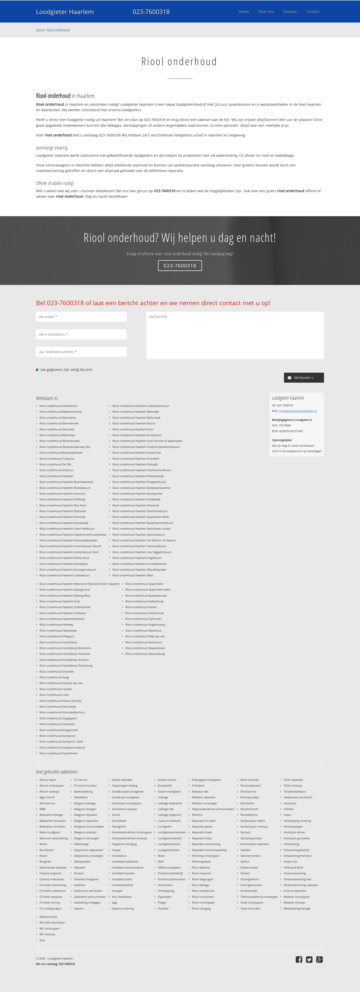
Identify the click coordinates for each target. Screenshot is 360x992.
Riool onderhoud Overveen (57, 724)
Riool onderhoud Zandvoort (144, 642)
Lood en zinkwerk (169, 821)
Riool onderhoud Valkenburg (144, 601)
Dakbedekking (83, 791)
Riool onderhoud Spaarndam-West (148, 589)
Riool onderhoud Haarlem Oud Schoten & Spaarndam (147, 441)
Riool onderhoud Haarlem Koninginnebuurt (68, 569)
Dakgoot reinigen (85, 809)
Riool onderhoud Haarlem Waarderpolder (139, 569)
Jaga (114, 902)
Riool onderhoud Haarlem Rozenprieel (137, 493)
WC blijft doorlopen (52, 922)
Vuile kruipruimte (295, 891)
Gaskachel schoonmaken (90, 897)
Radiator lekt (200, 791)
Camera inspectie (51, 873)
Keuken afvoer (167, 780)
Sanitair (245, 832)
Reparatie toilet (202, 838)
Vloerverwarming (295, 873)
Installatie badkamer (125, 861)
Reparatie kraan (202, 832)
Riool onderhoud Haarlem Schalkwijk (136, 499)
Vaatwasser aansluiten (298, 797)
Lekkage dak (166, 809)
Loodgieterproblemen (172, 832)
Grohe (116, 815)
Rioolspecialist (249, 797)
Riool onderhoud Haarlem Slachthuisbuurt (140, 511)
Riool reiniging (201, 908)
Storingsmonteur (251, 885)
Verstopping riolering (297, 821)
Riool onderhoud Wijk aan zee (145, 636)
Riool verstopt (249, 780)
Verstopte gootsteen (297, 838)
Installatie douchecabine (128, 867)
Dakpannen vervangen (88, 856)
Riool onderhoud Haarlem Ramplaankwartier (141, 488)
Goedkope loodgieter (126, 797)
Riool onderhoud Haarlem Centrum (62, 493)
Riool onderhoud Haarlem (56, 476)
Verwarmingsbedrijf (296, 850)
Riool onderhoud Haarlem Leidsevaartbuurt (140, 406)
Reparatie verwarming (206, 844)
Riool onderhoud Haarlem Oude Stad (136, 452)
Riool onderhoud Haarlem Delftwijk (63, 499)
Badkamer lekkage (51, 815)
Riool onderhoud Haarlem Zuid (60, 601)
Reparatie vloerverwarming (209, 850)
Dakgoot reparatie (85, 815)
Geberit (79, 908)
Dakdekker (81, 797)
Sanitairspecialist (251, 838)
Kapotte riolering (123, 908)
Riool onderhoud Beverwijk (57, 435)
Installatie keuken (123, 873)
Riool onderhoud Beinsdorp (58, 417)
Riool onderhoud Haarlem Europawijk (64, 523)
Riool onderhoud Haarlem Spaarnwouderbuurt (142, 523)
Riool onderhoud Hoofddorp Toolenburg (66, 665)
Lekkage (163, 797)
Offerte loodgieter (169, 867)
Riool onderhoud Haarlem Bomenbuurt (65, 488)
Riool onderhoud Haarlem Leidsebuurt (65, 575)
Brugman (45, 861)
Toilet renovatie (250, 908)
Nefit (161, 861)
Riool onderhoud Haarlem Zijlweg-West (65, 595)
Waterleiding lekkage (297, 908)
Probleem (198, 785)
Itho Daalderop (122, 897)
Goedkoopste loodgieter (128, 791)
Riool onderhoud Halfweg (56, 624)
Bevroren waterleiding (54, 838)
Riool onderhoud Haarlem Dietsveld (63, 511)
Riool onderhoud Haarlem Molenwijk (136, 417)
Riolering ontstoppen (206, 856)
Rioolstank (247, 803)
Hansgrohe (119, 826)
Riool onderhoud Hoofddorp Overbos (64, 660)
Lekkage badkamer (170, 803)
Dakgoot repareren (86, 821)
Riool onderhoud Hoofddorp (58, 642)
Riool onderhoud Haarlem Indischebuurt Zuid (69, 552)
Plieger (162, 902)
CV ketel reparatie (51, 897)
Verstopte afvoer (294, 832)
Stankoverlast (249, 867)
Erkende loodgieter (86, 879)
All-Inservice (47, 803)
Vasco (287, 815)
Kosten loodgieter (169, 791)
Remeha (197, 815)
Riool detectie (201, 867)
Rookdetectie (249, 815)
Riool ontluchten (203, 897)
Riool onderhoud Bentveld (57, 429)
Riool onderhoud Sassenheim (59, 753)
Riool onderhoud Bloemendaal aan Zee (65, 447)
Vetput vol (290, 861)
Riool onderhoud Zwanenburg (145, 654)
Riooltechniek (249, 809)
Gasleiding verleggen (87, 902)
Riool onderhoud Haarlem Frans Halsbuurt (67, 528)
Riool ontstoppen (203, 902)
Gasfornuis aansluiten (88, 891)
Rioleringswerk (201, 861)
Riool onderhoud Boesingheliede (61, 452)
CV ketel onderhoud (53, 891)
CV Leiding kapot (51, 908)
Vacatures (290, 803)
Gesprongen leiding (124, 785)
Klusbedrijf (165, 785)
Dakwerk (79, 867)
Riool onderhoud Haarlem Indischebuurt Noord (70, 546)
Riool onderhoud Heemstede (58, 630)
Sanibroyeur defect (252, 821)
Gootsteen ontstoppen (127, 803)
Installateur (119, 856)
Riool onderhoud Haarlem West (132, 575)
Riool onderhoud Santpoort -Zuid (61, 741)
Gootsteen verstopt (124, 809)
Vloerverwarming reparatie (301, 885)
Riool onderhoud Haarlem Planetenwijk (138, 476)
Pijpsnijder (165, 897)
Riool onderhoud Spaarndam (144, 584)
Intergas (117, 891)
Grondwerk (119, 821)
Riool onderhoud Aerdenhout (59, 406)
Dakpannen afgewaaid (88, 850)
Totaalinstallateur (295, 791)
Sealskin (245, 850)
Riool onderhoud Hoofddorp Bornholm (65, 648)
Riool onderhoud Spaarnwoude (146, 595)
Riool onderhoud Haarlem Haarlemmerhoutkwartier (73, 534)
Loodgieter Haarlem (65, 11)
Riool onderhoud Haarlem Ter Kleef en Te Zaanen (144, 540)
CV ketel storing (50, 902)
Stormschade (248, 891)
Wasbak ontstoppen (297, 897)
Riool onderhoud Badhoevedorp (61, 411)
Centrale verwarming (53, 885)
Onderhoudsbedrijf (170, 873)
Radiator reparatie (203, 797)
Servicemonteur (250, 856)
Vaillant (289, 809)
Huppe (116, 850)
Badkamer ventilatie (52, 826)
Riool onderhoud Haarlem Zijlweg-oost (65, 589)
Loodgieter (165, 826)
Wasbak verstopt (294, 902)
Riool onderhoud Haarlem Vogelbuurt (137, 558)
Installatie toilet (122, 879)
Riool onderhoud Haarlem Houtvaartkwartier (69, 540)
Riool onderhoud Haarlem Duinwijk (63, 517)
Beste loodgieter (50, 832)
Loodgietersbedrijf (170, 838)
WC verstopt (47, 934)
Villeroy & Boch (294, 867)
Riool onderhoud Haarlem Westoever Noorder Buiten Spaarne (80, 584)
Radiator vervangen (204, 803)
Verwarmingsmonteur (298, 856)
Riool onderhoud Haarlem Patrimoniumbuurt (141, 470)
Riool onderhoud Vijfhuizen (144, 619)
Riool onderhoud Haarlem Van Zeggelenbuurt (142, 552)
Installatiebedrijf (122, 885)
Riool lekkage (200, 885)
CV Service (80, 780)
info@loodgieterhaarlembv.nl (298, 411)
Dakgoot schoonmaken (89, 826)
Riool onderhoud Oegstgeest (58, 718)
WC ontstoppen (50, 928)
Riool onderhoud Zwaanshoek (145, 648)
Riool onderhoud (58, 29)
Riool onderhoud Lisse (54, 695)
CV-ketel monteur (85, 785)
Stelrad (245, 873)
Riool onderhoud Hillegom (57, 636)
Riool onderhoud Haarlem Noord (133, 423)
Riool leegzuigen (202, 879)
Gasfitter (79, 885)
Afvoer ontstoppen (52, 785)
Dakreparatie (82, 861)
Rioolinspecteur (250, 785)
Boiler (43, 844)
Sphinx (245, 861)
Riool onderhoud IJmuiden (57, 671)
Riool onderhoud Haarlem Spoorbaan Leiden (141, 528)
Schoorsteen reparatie (254, 844)
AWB (43, 809)
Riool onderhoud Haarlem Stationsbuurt (138, 534)
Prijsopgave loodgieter (206, 780)
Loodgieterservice (169, 844)
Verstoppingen (293, 826)
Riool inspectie (201, 873)
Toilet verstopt (293, 785)
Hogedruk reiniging (124, 844)
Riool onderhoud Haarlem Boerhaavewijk (66, 482)
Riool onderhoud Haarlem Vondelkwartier (139, 564)
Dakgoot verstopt (85, 832)
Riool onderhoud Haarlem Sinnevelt (135, 505)
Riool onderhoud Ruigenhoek (59, 730)
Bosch (43, 856)
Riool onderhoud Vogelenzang (145, 624)
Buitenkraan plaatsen (53, 867)
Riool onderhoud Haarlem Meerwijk (135, 411)
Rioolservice (248, 791)
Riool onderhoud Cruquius (57, 458)
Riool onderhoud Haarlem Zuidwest (63, 613)
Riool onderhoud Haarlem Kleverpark (64, 564)
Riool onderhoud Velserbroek (145, 613)
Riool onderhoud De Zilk (55, 464)
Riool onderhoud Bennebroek (59, 423)
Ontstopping (166, 891)
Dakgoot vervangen (86, 838)
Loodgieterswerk (168, 850)
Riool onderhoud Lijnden (56, 689)
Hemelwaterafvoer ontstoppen (132, 832)
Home (40, 29)
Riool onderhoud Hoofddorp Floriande (65, 654)
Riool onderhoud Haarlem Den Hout (63, 505)
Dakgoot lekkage (85, 803)
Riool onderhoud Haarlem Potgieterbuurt (139, 482)
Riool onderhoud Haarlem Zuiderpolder (65, 607)
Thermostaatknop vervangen (259, 897)
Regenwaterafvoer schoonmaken (213, 809)
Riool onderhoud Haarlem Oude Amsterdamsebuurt (146, 447)
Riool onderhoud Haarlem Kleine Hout (64, 558)
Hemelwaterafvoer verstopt (129, 838)
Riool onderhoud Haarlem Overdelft (135, 458)
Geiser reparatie (122, 780)
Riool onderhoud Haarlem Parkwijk (135, 464)
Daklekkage (81, 844)
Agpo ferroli (47, 797)
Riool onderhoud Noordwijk (58, 706)
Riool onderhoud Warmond (143, 630)
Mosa (161, 856)
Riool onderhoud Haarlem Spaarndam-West (140, 517)
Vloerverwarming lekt (297, 879)
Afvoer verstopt (50, 791)
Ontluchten (165, 885)
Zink (42, 940)
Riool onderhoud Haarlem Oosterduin (137, 435)
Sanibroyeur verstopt (254, 826)
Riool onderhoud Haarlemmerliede (62, 619)
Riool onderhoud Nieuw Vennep (61, 701)
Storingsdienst (249, 879)
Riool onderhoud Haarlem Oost (132, 429)
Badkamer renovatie (53, 821)
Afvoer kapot (48, 780)
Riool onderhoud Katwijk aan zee (61, 683)
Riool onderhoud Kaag (54, 677)
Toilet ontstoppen (252, 902)
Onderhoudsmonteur (172, 879)
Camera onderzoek (52, 879)
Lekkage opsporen (170, 815)
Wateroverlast (48, 917)
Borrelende (47, 850)
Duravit (79, 873)
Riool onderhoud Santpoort (58, 736)
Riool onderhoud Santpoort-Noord (62, 747)
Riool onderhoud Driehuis (56, 470)
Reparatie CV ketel (204, 821)
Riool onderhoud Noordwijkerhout (62, 712)
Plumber (163, 908)
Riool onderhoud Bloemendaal (60, 441)
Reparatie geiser (202, 826)
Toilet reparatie (293, 780)
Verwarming (291, 844)
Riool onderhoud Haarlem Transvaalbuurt (139, 546)
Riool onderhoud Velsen (141, 607)
